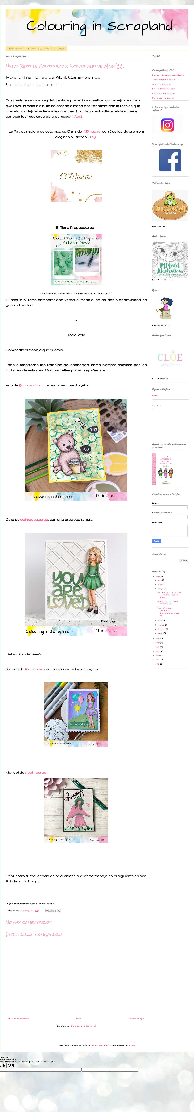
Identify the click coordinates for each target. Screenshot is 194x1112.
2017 (157, 655)
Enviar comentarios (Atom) (83, 1026)
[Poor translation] (12, 1065)
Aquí (78, 116)
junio (160, 584)
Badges (61, 49)
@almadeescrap (34, 519)
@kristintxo (34, 669)
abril (160, 621)
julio (160, 580)
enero (161, 633)
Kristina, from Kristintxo (163, 93)
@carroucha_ (31, 385)
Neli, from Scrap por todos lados (168, 75)
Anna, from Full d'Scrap (163, 80)
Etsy (92, 137)
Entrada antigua (136, 1019)
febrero (162, 629)
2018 (158, 651)
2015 (158, 664)
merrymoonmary (99, 1045)
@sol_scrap (35, 772)
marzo (161, 625)
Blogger (131, 1045)
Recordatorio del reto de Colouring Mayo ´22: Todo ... (169, 594)
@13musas (92, 131)
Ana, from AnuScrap (162, 84)
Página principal (15, 49)
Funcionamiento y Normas (40, 49)
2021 (158, 639)
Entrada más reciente (18, 1019)
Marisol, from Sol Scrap (163, 89)
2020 (158, 643)
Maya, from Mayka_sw (163, 98)
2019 (158, 647)
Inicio (78, 1019)
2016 (158, 660)
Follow (155, 396)
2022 (158, 576)
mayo (161, 589)
